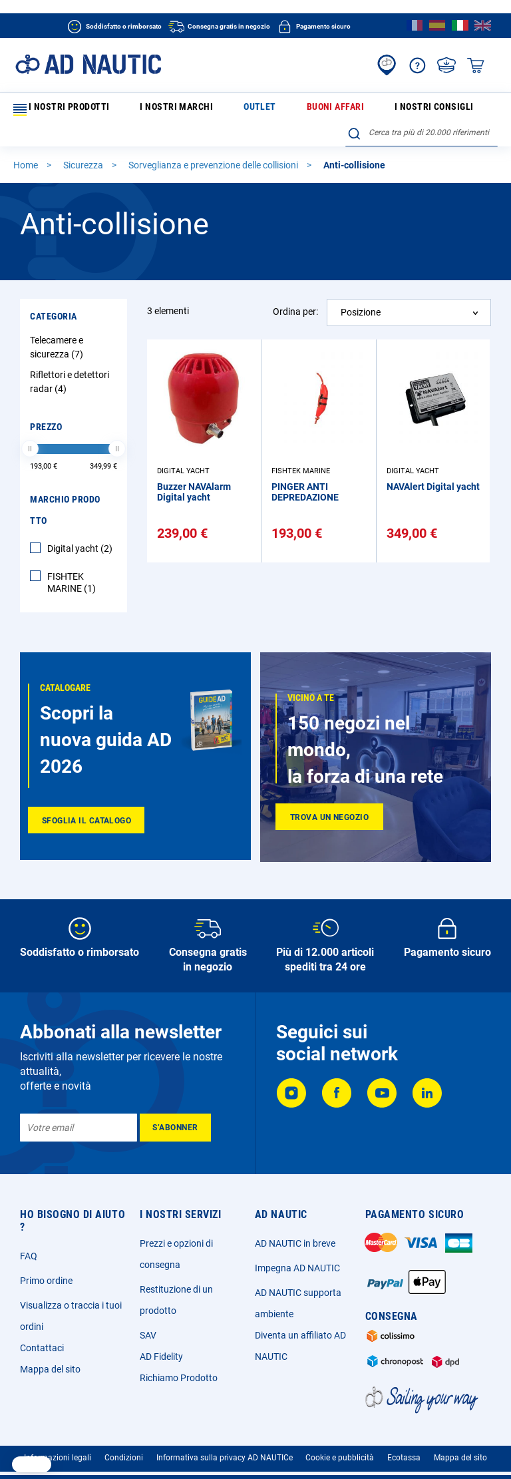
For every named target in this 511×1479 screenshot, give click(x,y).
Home (26, 171)
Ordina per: (295, 318)
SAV (148, 1342)
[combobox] (421, 139)
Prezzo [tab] (46, 433)
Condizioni (123, 1464)
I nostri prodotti (58, 110)
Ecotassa (404, 1464)
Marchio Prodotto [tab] (65, 516)
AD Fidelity (161, 1363)
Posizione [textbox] (361, 319)
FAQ (28, 1262)
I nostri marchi (147, 109)
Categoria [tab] (53, 322)
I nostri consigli (319, 109)
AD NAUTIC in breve (295, 1250)
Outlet (202, 109)
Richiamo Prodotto (179, 1384)
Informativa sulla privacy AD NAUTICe (224, 1464)
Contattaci (42, 1354)
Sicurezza (84, 171)
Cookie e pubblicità (339, 1464)
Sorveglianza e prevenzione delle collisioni (214, 171)
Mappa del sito (50, 1376)
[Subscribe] (175, 1134)
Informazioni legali (57, 1464)
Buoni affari (250, 109)
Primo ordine (46, 1287)
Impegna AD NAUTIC (297, 1274)
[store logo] (88, 64)
